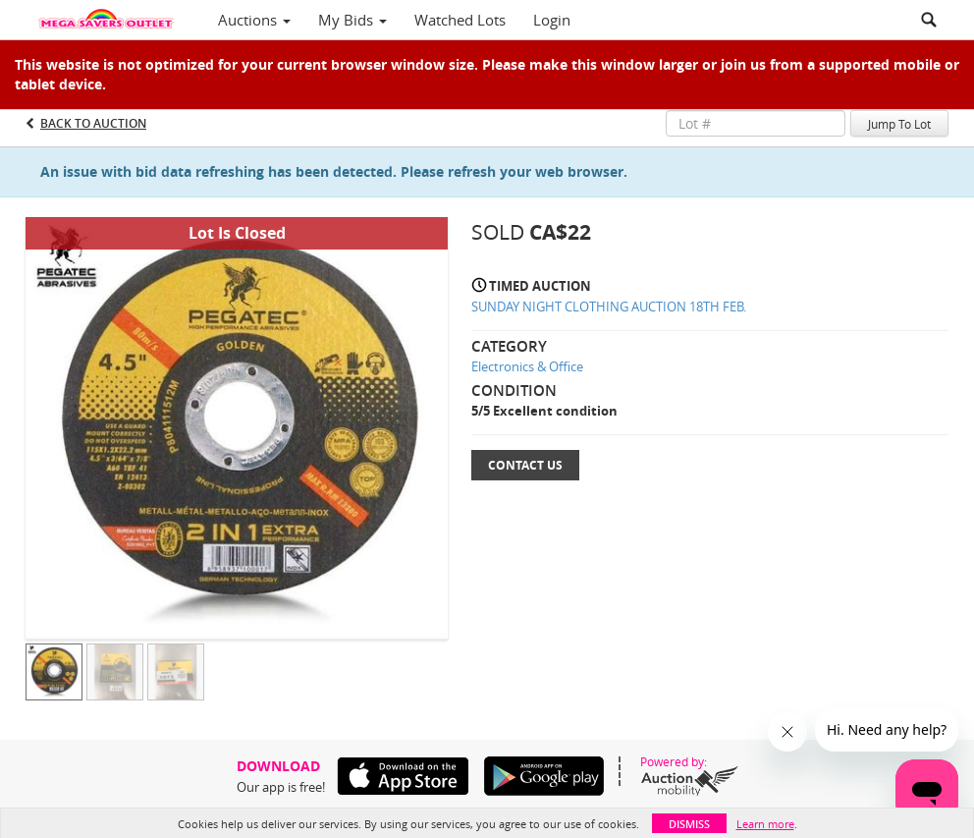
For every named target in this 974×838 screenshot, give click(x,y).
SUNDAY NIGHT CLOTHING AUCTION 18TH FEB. (608, 306)
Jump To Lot (899, 124)
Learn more (765, 823)
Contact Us (525, 465)
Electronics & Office (527, 366)
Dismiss (689, 823)
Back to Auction (93, 123)
